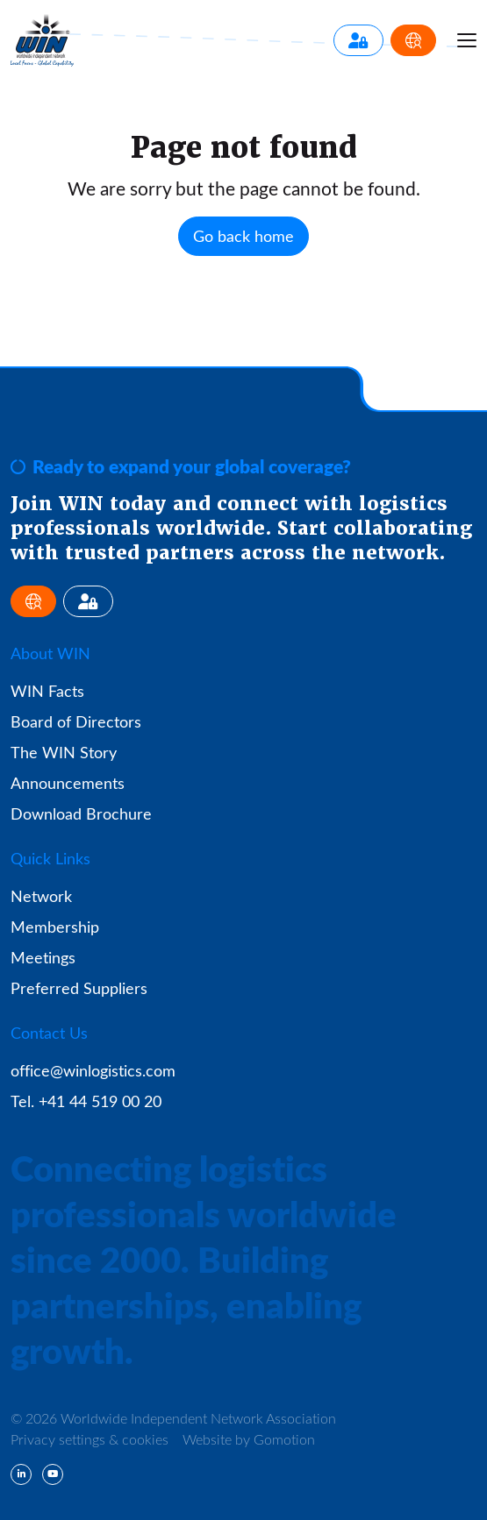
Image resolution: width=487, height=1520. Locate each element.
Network (41, 895)
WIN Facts (47, 690)
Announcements (68, 782)
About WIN (50, 653)
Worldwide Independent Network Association (42, 40)
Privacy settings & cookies (89, 1439)
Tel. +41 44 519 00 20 (86, 1101)
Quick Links (50, 858)
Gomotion (284, 1439)
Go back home (243, 235)
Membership (55, 926)
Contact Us (49, 1032)
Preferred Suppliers (79, 987)
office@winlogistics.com (93, 1070)
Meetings (43, 957)
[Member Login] (358, 40)
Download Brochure (81, 813)
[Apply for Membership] (413, 40)
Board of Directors (76, 721)
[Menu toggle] (466, 40)
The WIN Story (64, 752)
